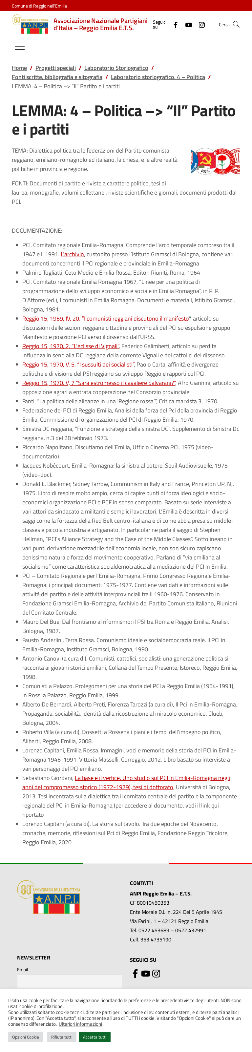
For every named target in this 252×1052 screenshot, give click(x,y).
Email (22, 969)
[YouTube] (186, 24)
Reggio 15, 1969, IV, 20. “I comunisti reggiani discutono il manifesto (105, 318)
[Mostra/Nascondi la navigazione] (20, 46)
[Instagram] (199, 24)
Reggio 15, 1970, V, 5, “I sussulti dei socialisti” (78, 364)
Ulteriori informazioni (80, 1024)
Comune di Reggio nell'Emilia (39, 5)
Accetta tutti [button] (95, 1037)
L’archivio (72, 254)
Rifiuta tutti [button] (62, 1037)
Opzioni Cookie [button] (25, 1037)
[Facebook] (172, 24)
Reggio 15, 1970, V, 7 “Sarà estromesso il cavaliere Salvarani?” (98, 382)
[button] (236, 24)
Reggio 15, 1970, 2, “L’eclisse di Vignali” (70, 346)
